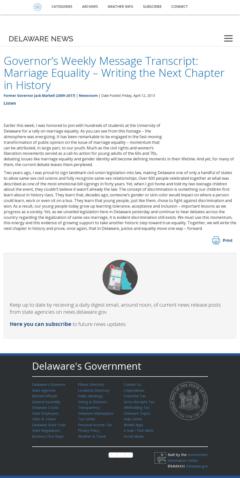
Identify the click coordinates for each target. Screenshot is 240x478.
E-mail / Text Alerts (140, 428)
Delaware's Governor (50, 384)
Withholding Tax (137, 406)
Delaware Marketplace (97, 412)
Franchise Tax (135, 395)
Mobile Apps (134, 423)
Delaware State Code (50, 423)
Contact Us (133, 384)
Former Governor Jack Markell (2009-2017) (39, 95)
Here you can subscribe (40, 324)
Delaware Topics (138, 412)
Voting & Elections (93, 401)
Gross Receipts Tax (140, 401)
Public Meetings (91, 395)
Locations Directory (94, 390)
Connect (179, 6)
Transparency (89, 406)
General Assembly (47, 401)
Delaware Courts (46, 406)
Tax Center (87, 417)
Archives (90, 6)
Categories (62, 6)
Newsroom (88, 95)
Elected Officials (45, 395)
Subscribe (152, 6)
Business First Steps (49, 434)
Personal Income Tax (96, 423)
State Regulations (47, 428)
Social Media (134, 434)
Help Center (134, 417)
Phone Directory (92, 384)
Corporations (135, 390)
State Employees (46, 412)
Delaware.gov (184, 468)
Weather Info (120, 6)
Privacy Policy (89, 428)
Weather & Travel (93, 434)
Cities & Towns (44, 417)
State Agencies (44, 390)
